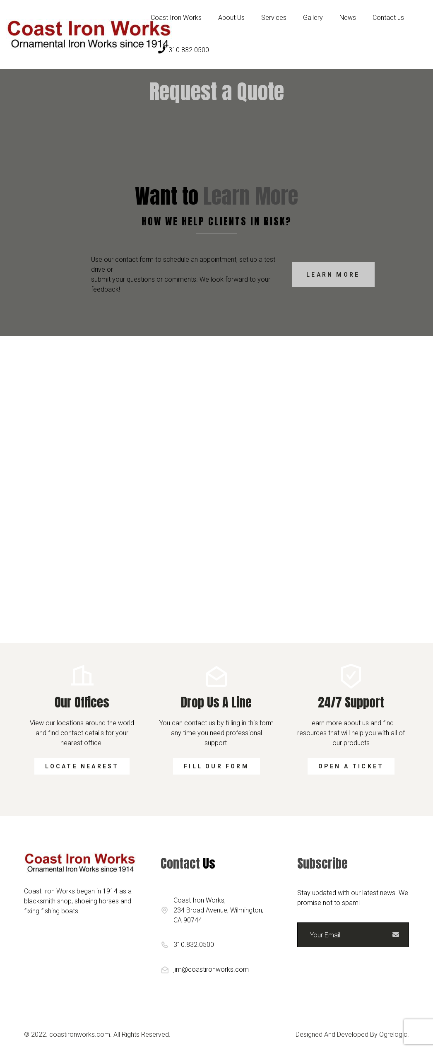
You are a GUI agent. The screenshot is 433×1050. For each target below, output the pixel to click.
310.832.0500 (183, 50)
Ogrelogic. (394, 1034)
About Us (231, 18)
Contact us (388, 18)
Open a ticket (351, 766)
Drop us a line (216, 702)
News (347, 18)
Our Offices (82, 702)
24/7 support (351, 702)
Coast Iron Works (176, 18)
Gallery (313, 18)
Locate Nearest (82, 766)
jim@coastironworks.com (211, 969)
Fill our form (216, 766)
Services (273, 18)
